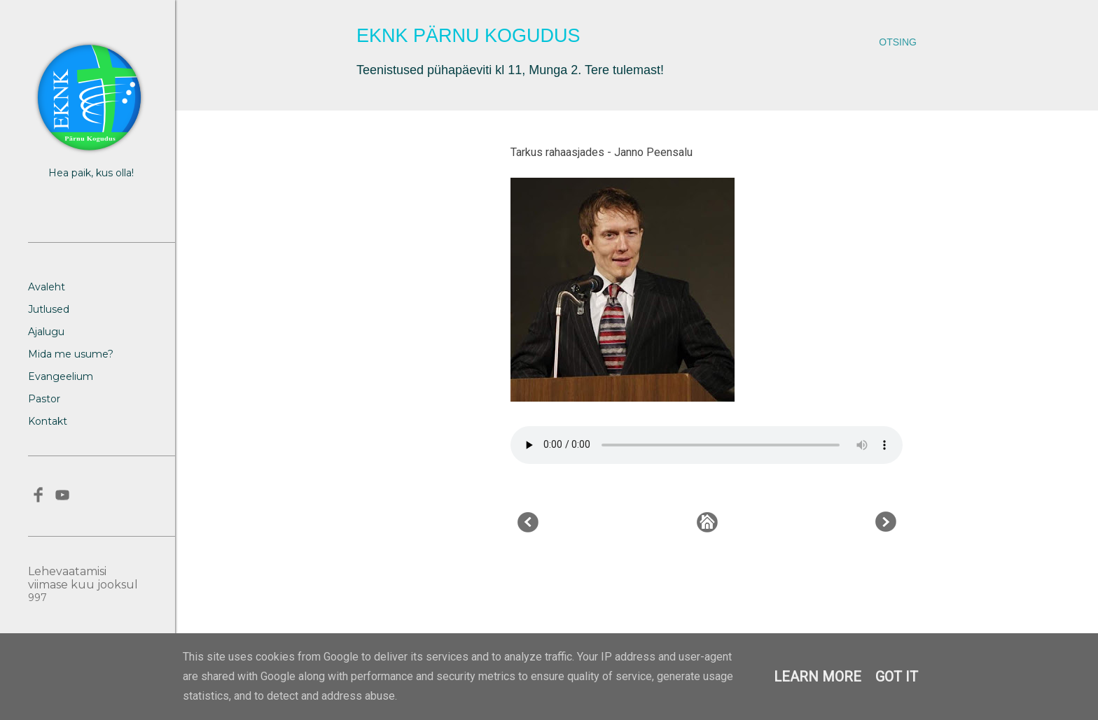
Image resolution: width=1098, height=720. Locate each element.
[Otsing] (898, 42)
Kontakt (47, 421)
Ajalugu (46, 331)
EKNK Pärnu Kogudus (468, 35)
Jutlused (48, 309)
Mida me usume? (70, 354)
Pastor (44, 399)
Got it (896, 676)
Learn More (817, 676)
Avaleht (46, 287)
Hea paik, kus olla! (91, 173)
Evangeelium (60, 376)
